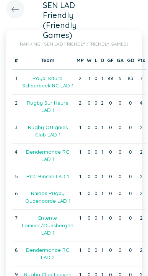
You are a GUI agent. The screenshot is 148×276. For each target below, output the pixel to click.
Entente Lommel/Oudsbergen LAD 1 (47, 225)
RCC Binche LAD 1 (47, 176)
